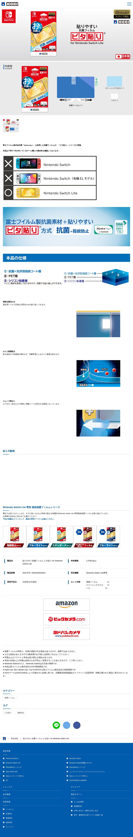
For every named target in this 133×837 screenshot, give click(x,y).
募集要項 (9, 818)
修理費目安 (78, 806)
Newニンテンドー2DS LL (15, 776)
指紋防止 (20, 713)
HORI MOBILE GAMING (78, 780)
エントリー (10, 827)
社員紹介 (9, 814)
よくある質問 (79, 802)
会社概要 (7, 794)
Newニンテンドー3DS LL (78, 776)
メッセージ (10, 809)
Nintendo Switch (75, 758)
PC (7, 780)
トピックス (7, 787)
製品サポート (76, 794)
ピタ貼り (8, 713)
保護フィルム (10, 698)
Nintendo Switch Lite (13, 763)
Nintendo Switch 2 (12, 758)
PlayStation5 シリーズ (77, 767)
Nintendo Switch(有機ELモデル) (80, 763)
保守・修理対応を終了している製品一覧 (88, 815)
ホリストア (75, 787)
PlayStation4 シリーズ (14, 767)
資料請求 (9, 822)
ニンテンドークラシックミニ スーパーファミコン (87, 771)
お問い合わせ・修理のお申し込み (86, 810)
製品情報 (14, 739)
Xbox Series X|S (11, 771)
